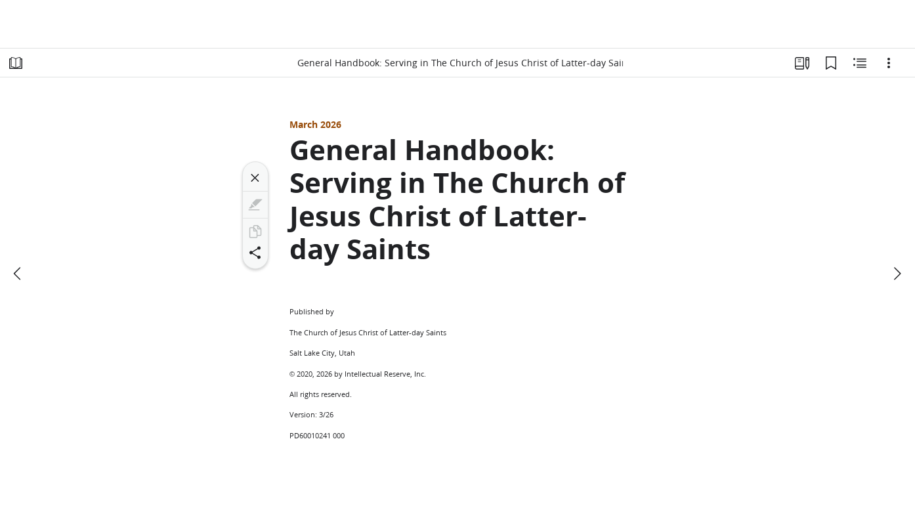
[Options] (889, 63)
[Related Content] (860, 63)
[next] (896, 273)
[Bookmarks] (831, 63)
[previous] (18, 273)
